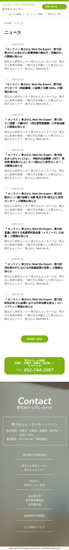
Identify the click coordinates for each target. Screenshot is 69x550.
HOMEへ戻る (34, 338)
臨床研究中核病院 (34, 515)
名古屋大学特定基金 (34, 455)
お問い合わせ (54, 6)
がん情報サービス (34, 527)
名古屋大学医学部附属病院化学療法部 (35, 500)
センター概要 (15, 14)
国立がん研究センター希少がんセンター (34, 467)
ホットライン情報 (34, 14)
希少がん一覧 (54, 14)
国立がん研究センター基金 (34, 483)
